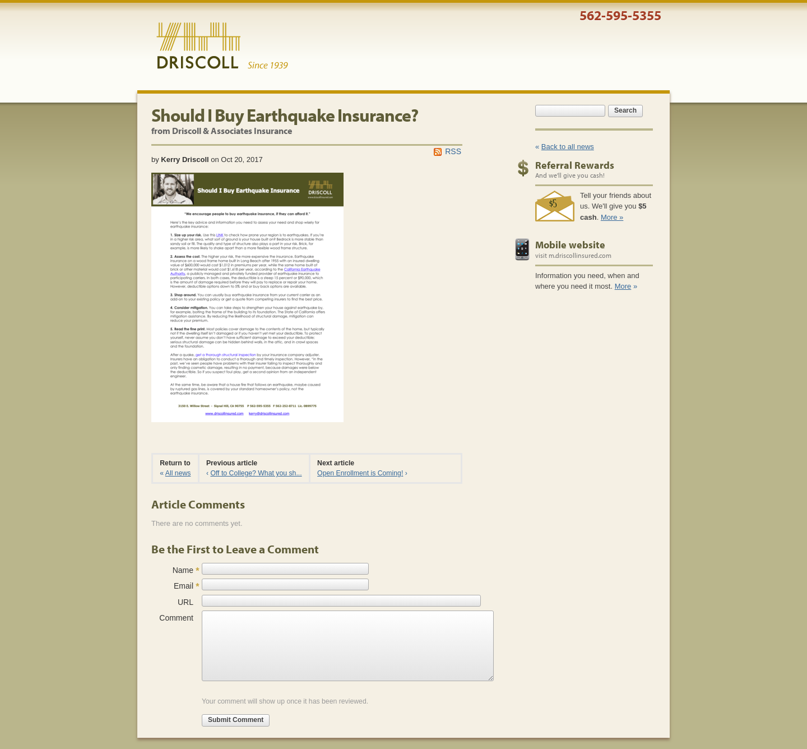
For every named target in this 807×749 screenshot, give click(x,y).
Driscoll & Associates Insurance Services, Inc (222, 46)
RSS (453, 151)
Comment (176, 617)
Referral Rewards (574, 165)
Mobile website (570, 244)
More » (612, 217)
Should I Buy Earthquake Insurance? (284, 115)
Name (183, 570)
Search (625, 110)
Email (183, 585)
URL (185, 602)
